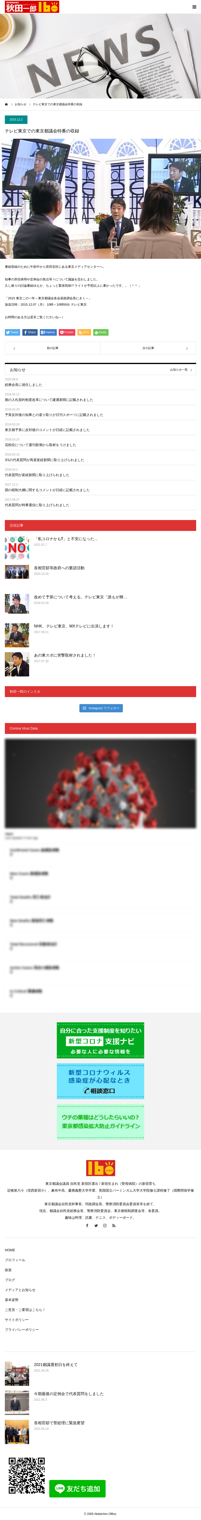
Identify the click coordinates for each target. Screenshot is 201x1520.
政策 (8, 1270)
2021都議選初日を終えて (56, 1365)
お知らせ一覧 (179, 369)
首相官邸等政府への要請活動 (59, 568)
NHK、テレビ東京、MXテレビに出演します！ (74, 626)
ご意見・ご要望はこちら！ (25, 1310)
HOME (10, 1250)
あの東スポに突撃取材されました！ (65, 655)
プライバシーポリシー (22, 1330)
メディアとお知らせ (20, 1290)
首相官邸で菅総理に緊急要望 (59, 1423)
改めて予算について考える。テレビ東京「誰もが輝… (80, 597)
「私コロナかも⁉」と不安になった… (66, 539)
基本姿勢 (11, 1300)
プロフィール (15, 1260)
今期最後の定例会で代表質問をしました (69, 1394)
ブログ (10, 1280)
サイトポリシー (17, 1320)
